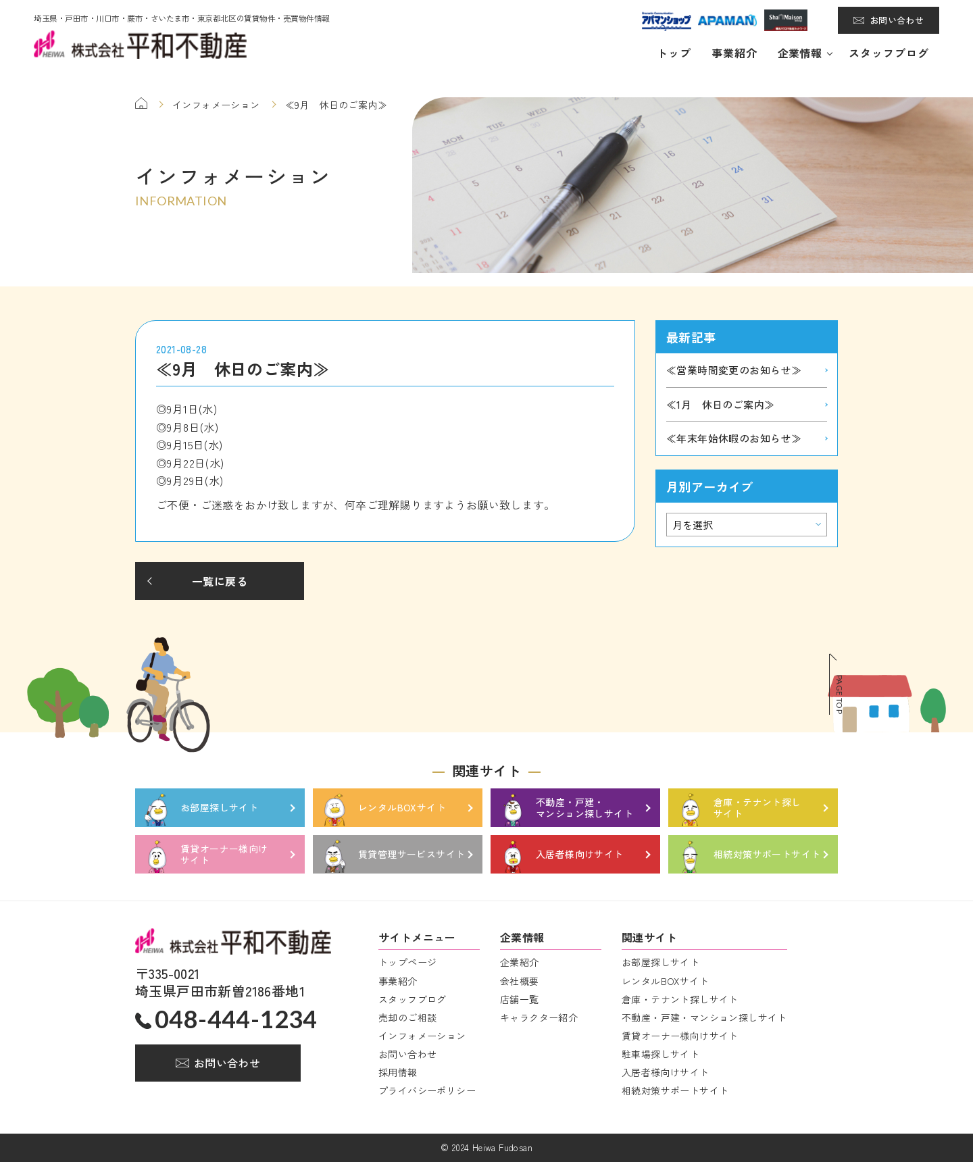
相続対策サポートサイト (675, 1090)
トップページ (407, 962)
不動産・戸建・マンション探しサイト (704, 1017)
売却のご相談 (407, 1017)
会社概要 (519, 981)
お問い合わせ (897, 20)
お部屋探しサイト (660, 962)
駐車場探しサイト (660, 1054)
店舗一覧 (519, 999)
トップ (674, 53)
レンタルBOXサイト (665, 981)
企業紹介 (519, 962)
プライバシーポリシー (427, 1090)
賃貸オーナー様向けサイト (680, 1035)
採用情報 (398, 1072)
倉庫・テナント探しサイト (680, 999)
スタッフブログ (889, 53)
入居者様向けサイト (665, 1072)
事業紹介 (734, 53)
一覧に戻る (219, 581)
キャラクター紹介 (539, 1017)
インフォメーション (422, 1035)
